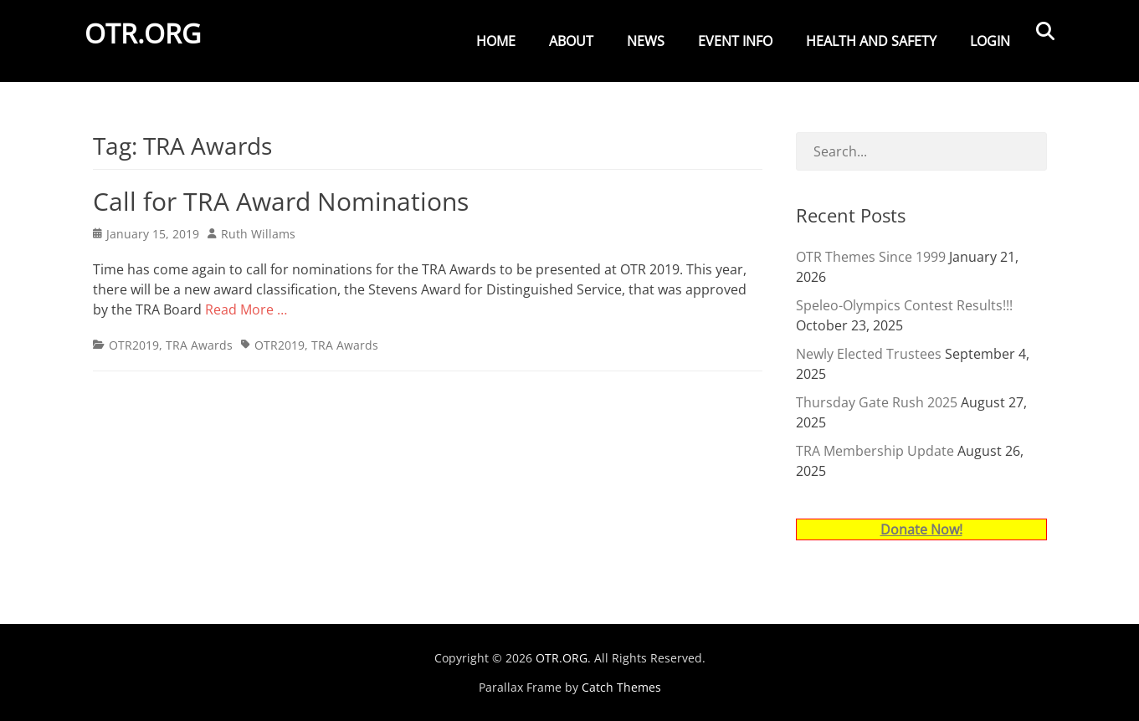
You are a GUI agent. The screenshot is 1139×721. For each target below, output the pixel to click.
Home (496, 41)
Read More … (246, 309)
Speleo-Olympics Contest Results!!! (904, 305)
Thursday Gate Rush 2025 (876, 402)
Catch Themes (621, 687)
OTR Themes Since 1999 (871, 257)
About (571, 41)
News (645, 41)
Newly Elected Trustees (868, 354)
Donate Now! (921, 529)
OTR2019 (134, 345)
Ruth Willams (258, 234)
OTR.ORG (151, 45)
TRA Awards (199, 345)
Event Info (735, 41)
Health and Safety (871, 41)
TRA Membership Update (875, 451)
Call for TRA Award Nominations (281, 201)
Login (990, 41)
